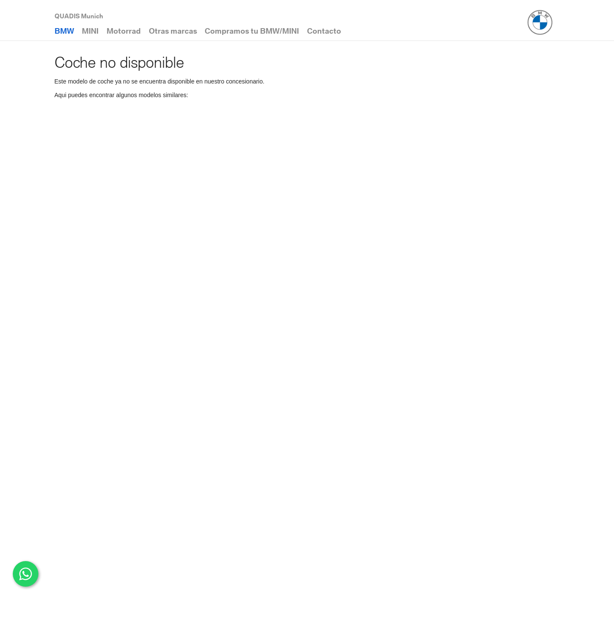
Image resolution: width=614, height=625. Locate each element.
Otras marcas (173, 30)
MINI (90, 30)
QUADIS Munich (79, 16)
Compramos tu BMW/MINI (252, 30)
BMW (64, 30)
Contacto (324, 30)
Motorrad (124, 30)
